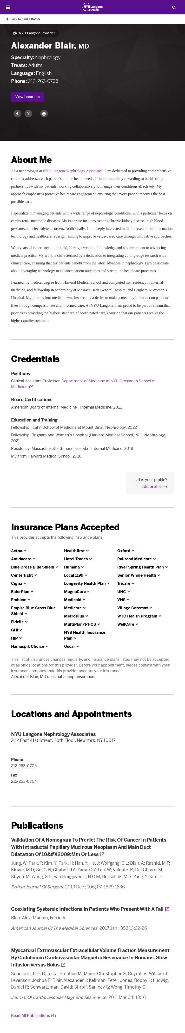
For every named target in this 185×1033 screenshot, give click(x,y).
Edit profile (151, 486)
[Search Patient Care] (174, 7)
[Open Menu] (8, 7)
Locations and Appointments (71, 714)
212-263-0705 (43, 81)
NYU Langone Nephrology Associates (73, 171)
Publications (37, 825)
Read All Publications (33, 1015)
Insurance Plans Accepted (65, 527)
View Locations (27, 97)
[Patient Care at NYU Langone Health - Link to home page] (92, 6)
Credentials (35, 359)
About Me (31, 160)
